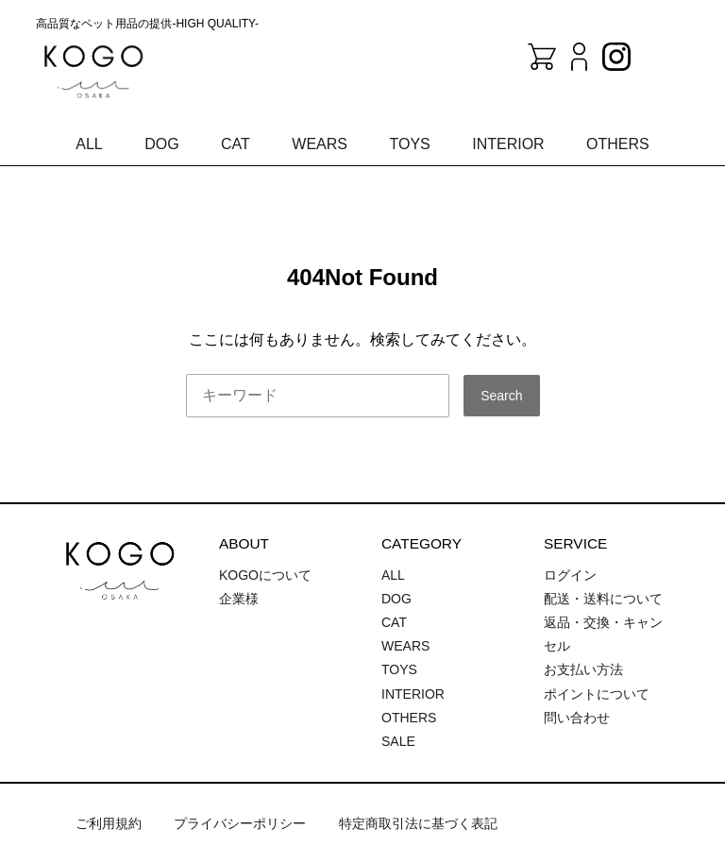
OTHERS (617, 144)
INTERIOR (508, 144)
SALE (398, 741)
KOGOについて (265, 575)
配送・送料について (603, 598)
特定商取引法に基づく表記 (418, 823)
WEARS (319, 144)
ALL (89, 144)
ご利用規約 (109, 823)
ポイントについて (596, 694)
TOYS (409, 144)
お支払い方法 (583, 669)
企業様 (239, 598)
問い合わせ (577, 717)
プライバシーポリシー (240, 823)
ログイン (570, 575)
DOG (161, 144)
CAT (235, 144)
